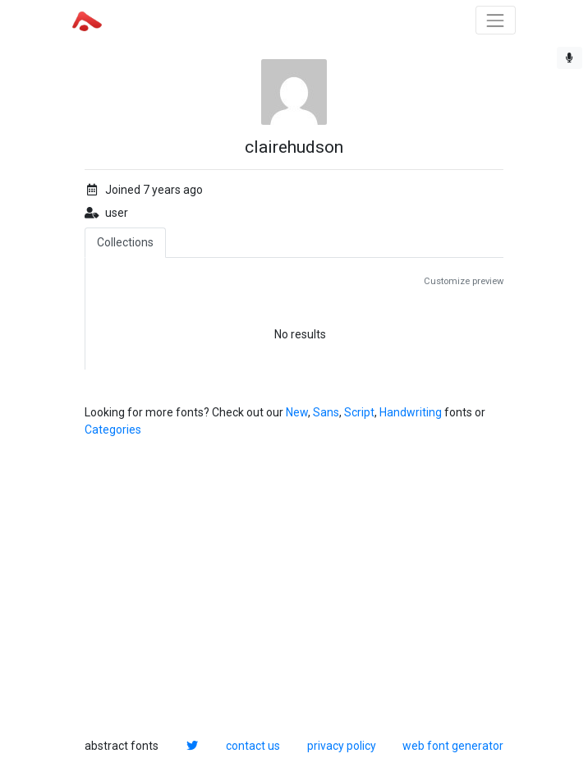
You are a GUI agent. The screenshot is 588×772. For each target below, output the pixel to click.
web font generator (452, 745)
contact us (253, 745)
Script (359, 412)
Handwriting (410, 412)
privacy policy (341, 745)
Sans (326, 412)
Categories (113, 429)
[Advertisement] (294, 588)
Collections (125, 242)
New (297, 412)
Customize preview (463, 281)
